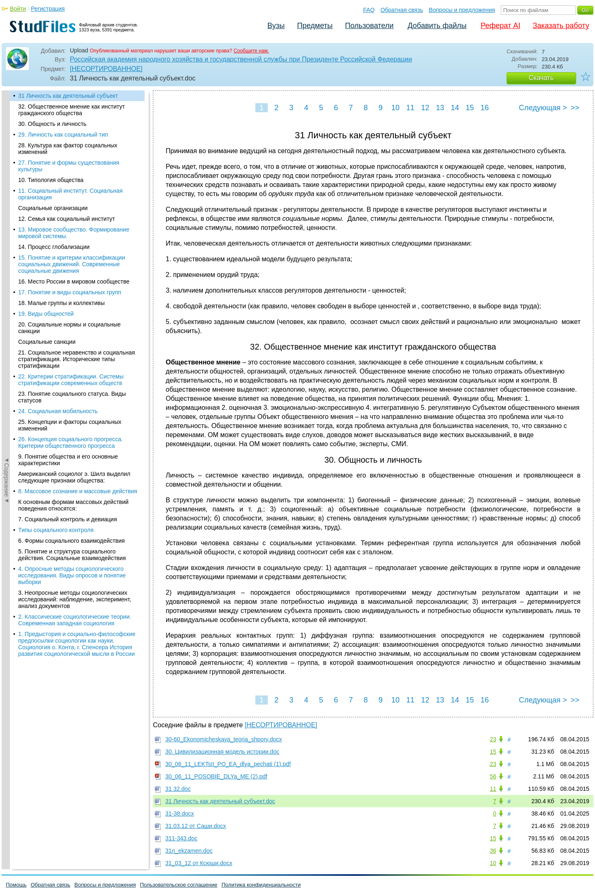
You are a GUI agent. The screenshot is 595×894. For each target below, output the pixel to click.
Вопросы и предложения (462, 10)
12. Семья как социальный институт (66, 218)
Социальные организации (53, 208)
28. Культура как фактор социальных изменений (67, 148)
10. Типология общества (50, 180)
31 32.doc (178, 788)
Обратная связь (402, 10)
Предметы (315, 25)
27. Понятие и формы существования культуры (68, 166)
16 (485, 108)
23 (493, 739)
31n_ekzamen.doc (188, 850)
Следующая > (543, 108)
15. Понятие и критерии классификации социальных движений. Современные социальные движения (71, 264)
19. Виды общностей (46, 313)
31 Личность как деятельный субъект (68, 95)
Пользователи (369, 25)
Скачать (541, 77)
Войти (18, 8)
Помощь (16, 885)
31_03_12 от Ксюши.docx (198, 863)
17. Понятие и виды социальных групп (69, 292)
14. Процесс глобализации (54, 247)
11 (410, 108)
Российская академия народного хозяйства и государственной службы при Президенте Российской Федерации (241, 59)
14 (455, 108)
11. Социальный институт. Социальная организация (70, 194)
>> (575, 108)
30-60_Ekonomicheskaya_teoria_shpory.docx (223, 739)
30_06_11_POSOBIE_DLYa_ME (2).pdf (216, 776)
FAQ (369, 10)
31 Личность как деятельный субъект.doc (220, 801)
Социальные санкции (47, 341)
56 (493, 776)
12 (425, 108)
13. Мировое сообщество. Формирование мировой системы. (73, 232)
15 (470, 108)
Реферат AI (500, 25)
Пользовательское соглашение (178, 885)
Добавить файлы (436, 25)
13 (440, 108)
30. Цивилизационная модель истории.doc (222, 751)
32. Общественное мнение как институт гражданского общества (71, 109)
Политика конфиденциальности (261, 885)
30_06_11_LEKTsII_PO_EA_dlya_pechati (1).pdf (228, 764)
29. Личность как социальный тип (63, 134)
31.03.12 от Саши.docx (195, 826)
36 (493, 850)
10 (395, 108)
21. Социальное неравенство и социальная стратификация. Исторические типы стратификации (76, 359)
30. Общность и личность (52, 124)
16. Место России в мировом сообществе (73, 281)
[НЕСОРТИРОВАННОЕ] (106, 68)
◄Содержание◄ (6, 234)
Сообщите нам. (251, 50)
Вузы (276, 25)
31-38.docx (179, 813)
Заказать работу (561, 25)
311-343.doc (181, 838)
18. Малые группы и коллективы (61, 303)
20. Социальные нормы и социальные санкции (69, 327)
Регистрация (48, 8)
